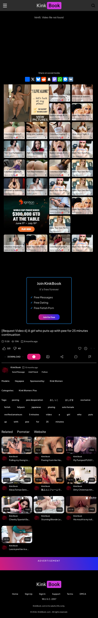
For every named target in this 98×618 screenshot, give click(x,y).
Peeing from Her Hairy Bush (51, 460)
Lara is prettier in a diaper (19, 549)
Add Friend (33, 372)
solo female (68, 407)
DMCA (83, 593)
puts (90, 414)
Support (56, 593)
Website (40, 431)
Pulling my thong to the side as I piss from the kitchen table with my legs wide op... (19, 460)
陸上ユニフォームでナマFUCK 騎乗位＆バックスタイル (51, 489)
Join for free (49, 317)
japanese (36, 407)
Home (15, 593)
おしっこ (54, 399)
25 (47, 421)
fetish (7, 407)
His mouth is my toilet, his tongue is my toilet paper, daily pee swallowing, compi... (83, 519)
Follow (45, 372)
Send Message (18, 372)
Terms (70, 593)
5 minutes (34, 414)
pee (27, 421)
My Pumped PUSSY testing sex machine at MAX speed (83, 460)
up (5, 421)
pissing (51, 407)
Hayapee (19, 381)
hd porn (21, 407)
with (16, 421)
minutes (60, 421)
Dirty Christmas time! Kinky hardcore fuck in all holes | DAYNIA (83, 489)
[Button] (33, 357)
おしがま (69, 399)
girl (68, 414)
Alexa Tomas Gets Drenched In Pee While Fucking (19, 489)
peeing (15, 399)
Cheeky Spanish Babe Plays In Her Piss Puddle (19, 519)
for (37, 421)
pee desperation (34, 399)
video (49, 414)
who (79, 414)
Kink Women (56, 381)
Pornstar (23, 431)
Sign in (42, 593)
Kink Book (16, 367)
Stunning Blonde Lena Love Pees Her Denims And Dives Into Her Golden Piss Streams (51, 519)
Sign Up (28, 593)
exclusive (85, 399)
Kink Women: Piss (28, 390)
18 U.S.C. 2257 (49, 599)
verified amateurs (13, 414)
